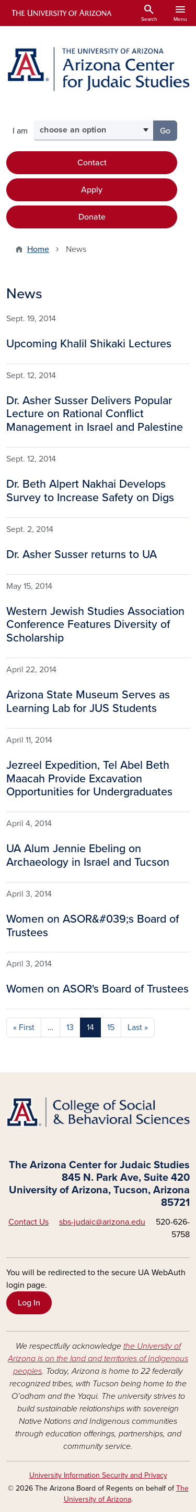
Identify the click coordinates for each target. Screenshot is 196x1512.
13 (70, 1027)
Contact (92, 163)
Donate (92, 217)
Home (38, 249)
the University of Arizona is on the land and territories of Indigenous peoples (98, 1358)
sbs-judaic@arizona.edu (102, 1222)
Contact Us (28, 1222)
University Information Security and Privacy (98, 1475)
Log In (29, 1303)
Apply (91, 190)
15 (110, 1027)
